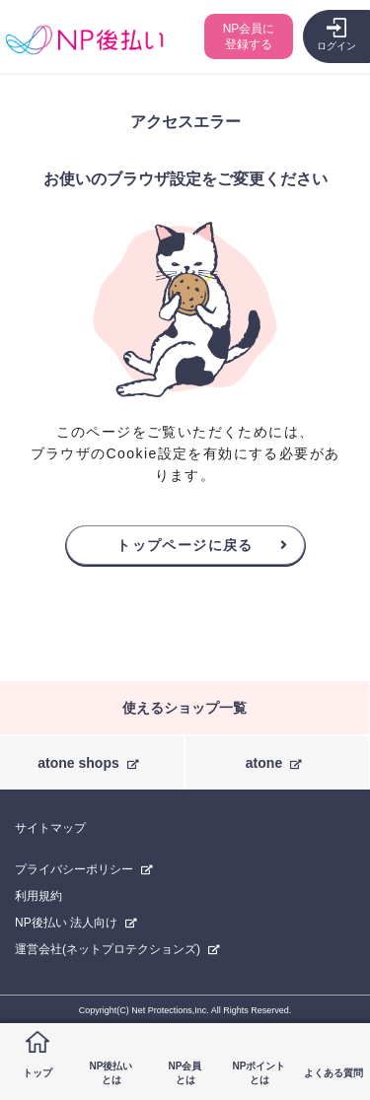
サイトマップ (50, 828)
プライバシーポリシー (74, 869)
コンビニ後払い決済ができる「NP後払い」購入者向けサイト (84, 40)
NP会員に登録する (249, 36)
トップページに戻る (185, 545)
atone (264, 763)
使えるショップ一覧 (184, 708)
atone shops (77, 763)
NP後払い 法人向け (66, 922)
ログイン (336, 45)
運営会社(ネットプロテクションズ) (107, 949)
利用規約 (38, 896)
